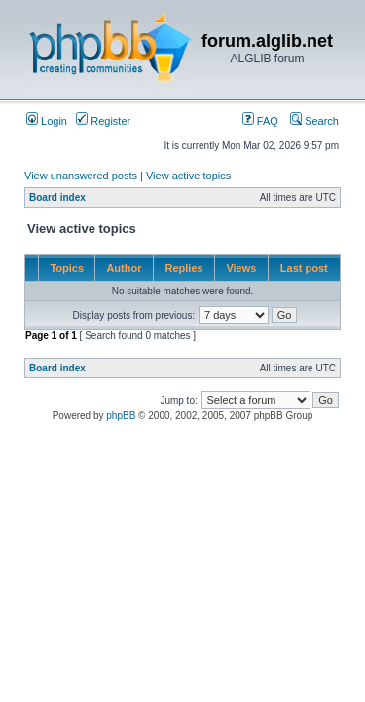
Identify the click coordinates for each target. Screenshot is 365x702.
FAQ (260, 121)
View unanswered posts (80, 175)
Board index (57, 197)
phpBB (120, 415)
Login (46, 121)
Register (103, 121)
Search (314, 121)
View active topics (188, 175)
